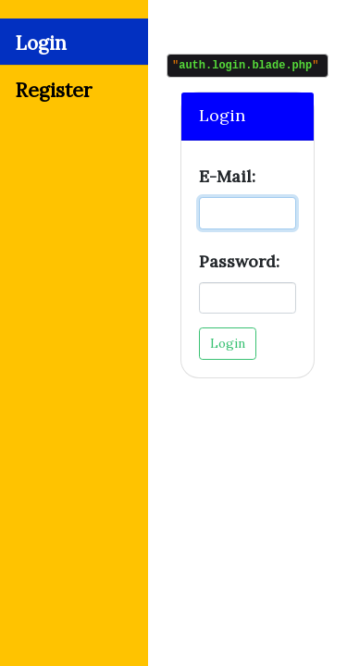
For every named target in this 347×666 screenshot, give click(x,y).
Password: (239, 264)
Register (53, 90)
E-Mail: (227, 179)
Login (41, 43)
